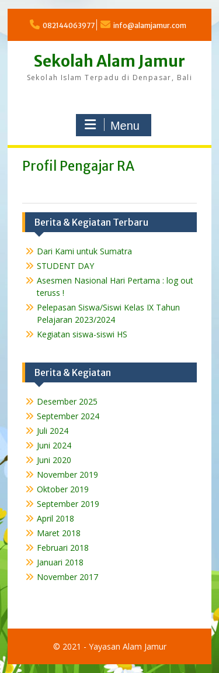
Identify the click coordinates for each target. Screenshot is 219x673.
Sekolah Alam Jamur (109, 61)
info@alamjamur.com (149, 25)
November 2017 (67, 576)
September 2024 (68, 416)
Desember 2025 (67, 401)
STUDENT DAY (65, 265)
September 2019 (68, 503)
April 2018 (55, 518)
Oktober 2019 (63, 489)
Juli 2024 (52, 430)
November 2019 (67, 474)
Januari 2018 (60, 562)
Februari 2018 (63, 547)
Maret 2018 (59, 533)
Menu (112, 125)
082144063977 (69, 25)
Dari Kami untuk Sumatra (84, 251)
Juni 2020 (54, 459)
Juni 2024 (54, 445)
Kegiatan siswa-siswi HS (82, 334)
